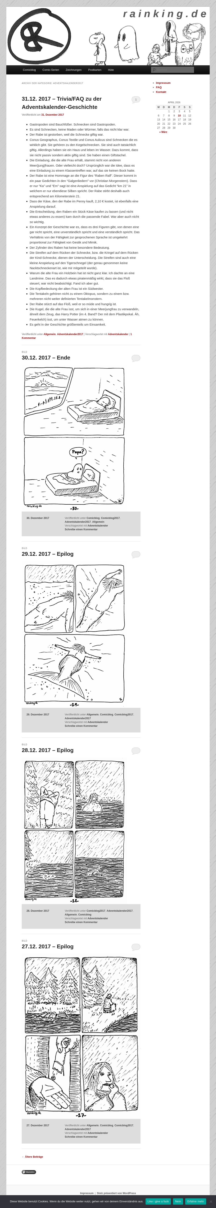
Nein (178, 1201)
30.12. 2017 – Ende (46, 357)
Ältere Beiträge (32, 1156)
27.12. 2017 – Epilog (48, 946)
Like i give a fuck (158, 1201)
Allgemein (49, 334)
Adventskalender (118, 334)
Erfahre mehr (195, 1201)
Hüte (111, 69)
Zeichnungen (74, 69)
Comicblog (29, 69)
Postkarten (94, 69)
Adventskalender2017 (70, 334)
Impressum (163, 82)
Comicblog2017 (110, 518)
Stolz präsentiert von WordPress (116, 1193)
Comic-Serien (50, 69)
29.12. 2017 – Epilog (48, 554)
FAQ (159, 87)
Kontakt (161, 92)
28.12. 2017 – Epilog (48, 750)
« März (163, 132)
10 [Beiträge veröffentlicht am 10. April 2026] (179, 115)
